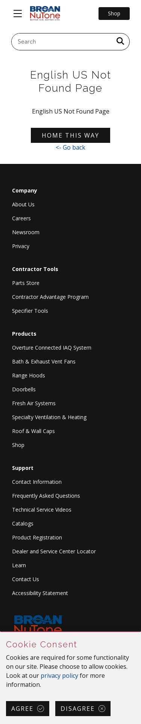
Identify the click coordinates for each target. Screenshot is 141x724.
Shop (18, 444)
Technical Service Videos (41, 509)
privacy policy (59, 675)
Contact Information (37, 481)
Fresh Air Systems (34, 403)
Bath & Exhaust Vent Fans (44, 361)
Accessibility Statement (40, 593)
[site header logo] (45, 13)
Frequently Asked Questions (46, 495)
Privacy (20, 246)
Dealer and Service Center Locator (54, 551)
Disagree (78, 708)
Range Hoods (28, 375)
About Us (23, 204)
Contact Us (25, 579)
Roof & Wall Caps (33, 431)
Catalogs (22, 523)
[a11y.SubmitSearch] (120, 41)
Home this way (70, 135)
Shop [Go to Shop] (114, 13)
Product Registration (37, 537)
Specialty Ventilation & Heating (49, 417)
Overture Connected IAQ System (51, 347)
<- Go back (70, 147)
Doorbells (24, 389)
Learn (19, 565)
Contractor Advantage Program (50, 296)
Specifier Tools (30, 310)
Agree (22, 708)
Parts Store (25, 282)
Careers (21, 218)
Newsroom (25, 232)
